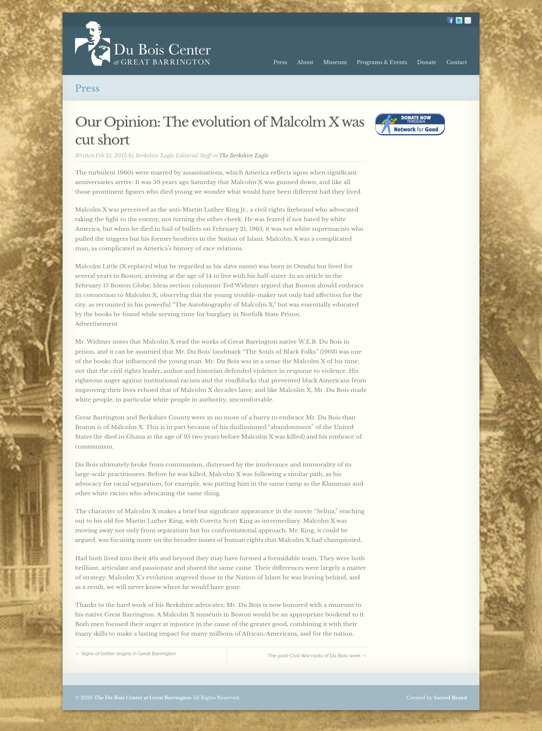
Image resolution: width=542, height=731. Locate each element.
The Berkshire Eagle (243, 155)
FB (450, 20)
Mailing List (467, 20)
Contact (457, 62)
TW (459, 20)
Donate (426, 62)
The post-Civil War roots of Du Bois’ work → (317, 655)
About (305, 62)
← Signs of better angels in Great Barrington (129, 653)
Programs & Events (382, 62)
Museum (334, 62)
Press (280, 62)
